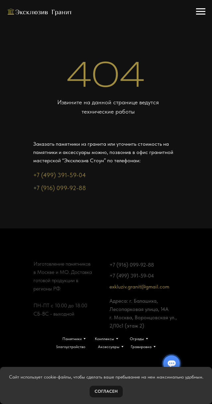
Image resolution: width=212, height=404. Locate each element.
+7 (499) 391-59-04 (59, 175)
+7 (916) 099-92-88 (59, 187)
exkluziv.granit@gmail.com (139, 286)
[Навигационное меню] (200, 11)
